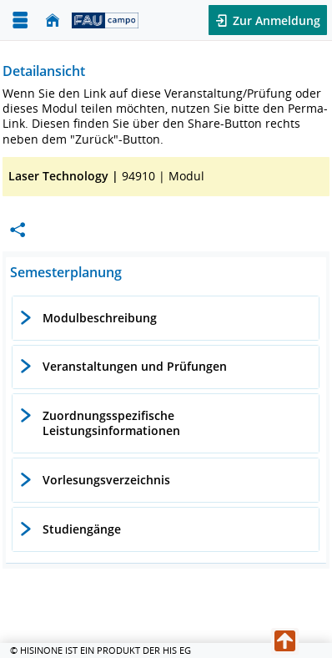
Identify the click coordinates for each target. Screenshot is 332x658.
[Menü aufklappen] (20, 20)
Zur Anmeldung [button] (274, 20)
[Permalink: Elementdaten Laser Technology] (17, 230)
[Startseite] (52, 20)
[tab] (166, 318)
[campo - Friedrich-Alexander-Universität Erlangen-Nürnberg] (105, 20)
